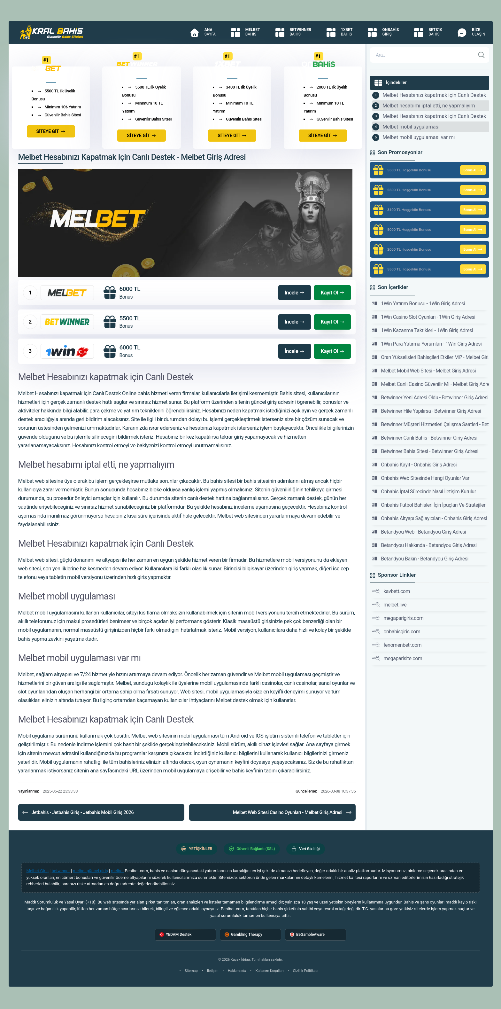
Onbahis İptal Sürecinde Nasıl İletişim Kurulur (424, 491)
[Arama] (422, 55)
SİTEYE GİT (51, 131)
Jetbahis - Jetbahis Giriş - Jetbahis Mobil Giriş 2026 (77, 812)
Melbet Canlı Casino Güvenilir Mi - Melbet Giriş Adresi (430, 384)
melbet (117, 870)
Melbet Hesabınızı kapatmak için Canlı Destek (434, 95)
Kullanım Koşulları (270, 971)
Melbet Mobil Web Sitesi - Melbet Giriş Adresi (424, 370)
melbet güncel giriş (90, 870)
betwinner (61, 870)
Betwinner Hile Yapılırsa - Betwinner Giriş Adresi (426, 411)
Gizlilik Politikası (305, 971)
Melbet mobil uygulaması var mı (418, 137)
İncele (295, 292)
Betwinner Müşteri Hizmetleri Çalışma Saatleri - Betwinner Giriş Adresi (430, 424)
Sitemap (191, 971)
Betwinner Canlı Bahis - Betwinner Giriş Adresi (424, 437)
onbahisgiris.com (396, 631)
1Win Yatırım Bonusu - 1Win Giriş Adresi (418, 303)
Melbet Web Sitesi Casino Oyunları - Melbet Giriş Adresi (292, 812)
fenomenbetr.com (396, 645)
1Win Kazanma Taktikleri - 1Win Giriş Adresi (422, 330)
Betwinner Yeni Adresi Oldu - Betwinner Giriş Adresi (430, 397)
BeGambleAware (307, 934)
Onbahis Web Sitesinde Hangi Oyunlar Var (420, 478)
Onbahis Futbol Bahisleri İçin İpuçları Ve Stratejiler (428, 505)
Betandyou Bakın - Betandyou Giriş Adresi (420, 558)
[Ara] (481, 55)
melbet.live (389, 604)
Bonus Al (472, 170)
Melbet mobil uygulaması (411, 127)
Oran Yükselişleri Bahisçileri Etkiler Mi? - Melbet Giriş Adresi (430, 357)
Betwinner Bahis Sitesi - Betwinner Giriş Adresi (425, 451)
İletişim (213, 971)
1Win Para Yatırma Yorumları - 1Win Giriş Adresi (427, 343)
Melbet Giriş (38, 870)
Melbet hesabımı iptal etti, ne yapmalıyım (428, 106)
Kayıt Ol (332, 292)
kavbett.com (391, 591)
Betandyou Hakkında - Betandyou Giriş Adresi (424, 545)
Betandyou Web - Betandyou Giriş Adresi (419, 531)
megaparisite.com (397, 658)
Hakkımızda (237, 971)
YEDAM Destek (175, 934)
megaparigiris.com (397, 618)
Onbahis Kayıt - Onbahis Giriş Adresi (414, 464)
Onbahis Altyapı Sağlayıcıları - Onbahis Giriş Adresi (429, 518)
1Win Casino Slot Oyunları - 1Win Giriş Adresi (423, 317)
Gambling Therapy (243, 934)
